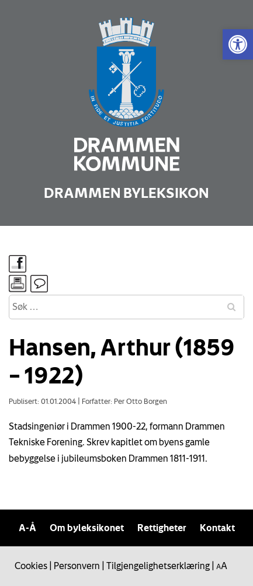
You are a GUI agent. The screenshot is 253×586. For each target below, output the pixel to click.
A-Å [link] (27, 527)
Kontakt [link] (217, 527)
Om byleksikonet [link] (87, 527)
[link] (238, 44)
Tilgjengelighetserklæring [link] (158, 565)
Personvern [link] (77, 565)
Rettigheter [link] (161, 527)
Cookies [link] (31, 565)
